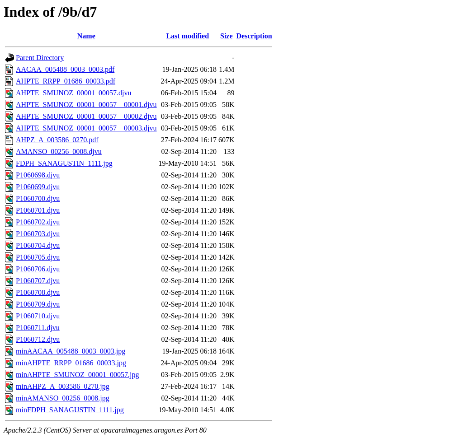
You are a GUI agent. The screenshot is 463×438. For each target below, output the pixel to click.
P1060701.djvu (38, 210)
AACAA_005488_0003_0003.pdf (65, 69)
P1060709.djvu (38, 304)
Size (226, 36)
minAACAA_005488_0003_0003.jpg (70, 351)
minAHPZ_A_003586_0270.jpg (62, 386)
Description (254, 36)
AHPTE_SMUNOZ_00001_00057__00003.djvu (86, 128)
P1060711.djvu (38, 327)
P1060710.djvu (38, 316)
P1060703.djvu (38, 234)
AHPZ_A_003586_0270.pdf (57, 140)
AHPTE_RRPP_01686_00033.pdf (65, 81)
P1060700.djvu (38, 198)
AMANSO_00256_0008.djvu (59, 151)
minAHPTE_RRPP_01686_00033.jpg (71, 363)
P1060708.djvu (38, 292)
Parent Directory (40, 57)
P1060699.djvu (38, 187)
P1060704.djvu (38, 245)
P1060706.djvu (38, 269)
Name (86, 36)
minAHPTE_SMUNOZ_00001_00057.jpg (77, 374)
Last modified (187, 36)
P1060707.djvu (38, 280)
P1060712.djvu (38, 339)
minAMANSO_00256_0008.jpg (62, 398)
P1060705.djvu (38, 257)
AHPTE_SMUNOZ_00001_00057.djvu (74, 93)
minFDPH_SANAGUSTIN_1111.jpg (70, 410)
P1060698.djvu (38, 175)
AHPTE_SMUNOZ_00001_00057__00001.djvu (86, 104)
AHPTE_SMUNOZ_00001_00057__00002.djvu (86, 116)
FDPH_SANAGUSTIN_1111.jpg (64, 163)
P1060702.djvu (38, 222)
